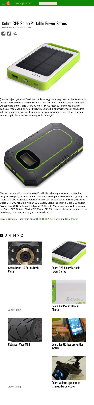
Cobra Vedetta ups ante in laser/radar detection (66, 384)
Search (36, 3)
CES (38, 219)
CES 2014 (47, 219)
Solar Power (71, 219)
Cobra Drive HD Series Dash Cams (23, 269)
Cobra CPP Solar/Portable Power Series (66, 269)
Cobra (57, 219)
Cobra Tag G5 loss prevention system (67, 346)
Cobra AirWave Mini (19, 344)
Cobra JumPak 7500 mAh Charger (65, 308)
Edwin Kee (8, 27)
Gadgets (12, 219)
